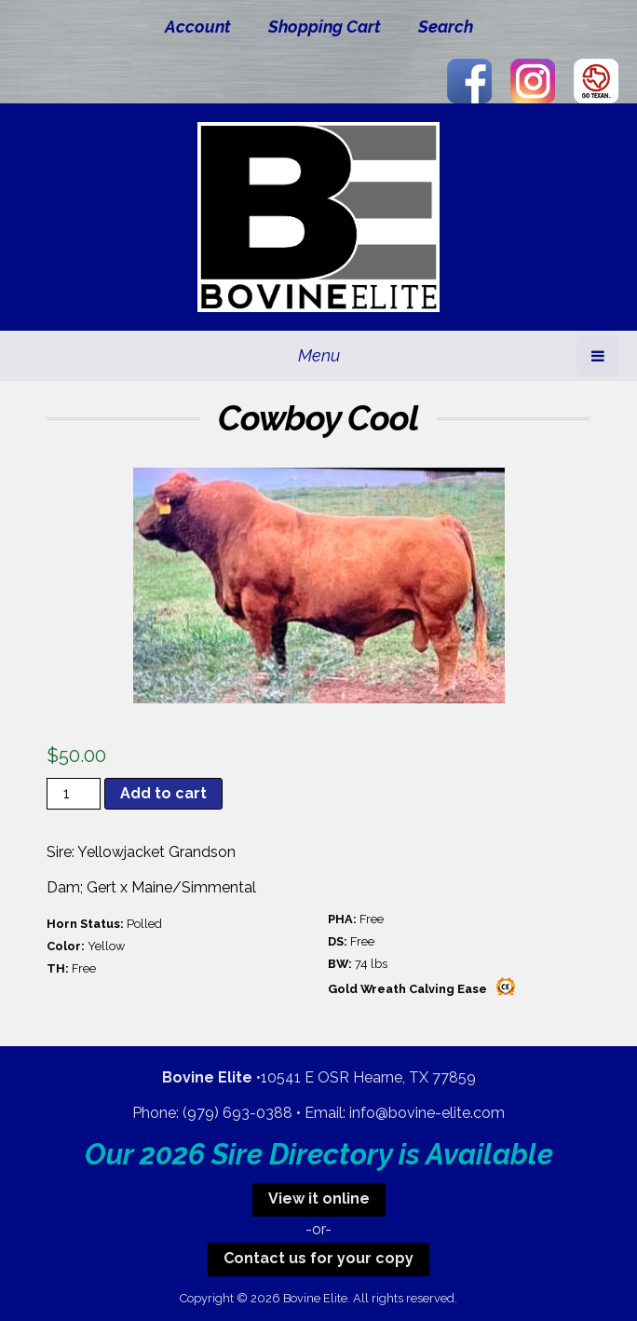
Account (198, 26)
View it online (319, 1198)
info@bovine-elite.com (427, 1113)
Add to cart (163, 793)
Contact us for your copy (318, 1258)
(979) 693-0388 (237, 1113)
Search (445, 26)
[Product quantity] (74, 794)
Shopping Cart (324, 26)
